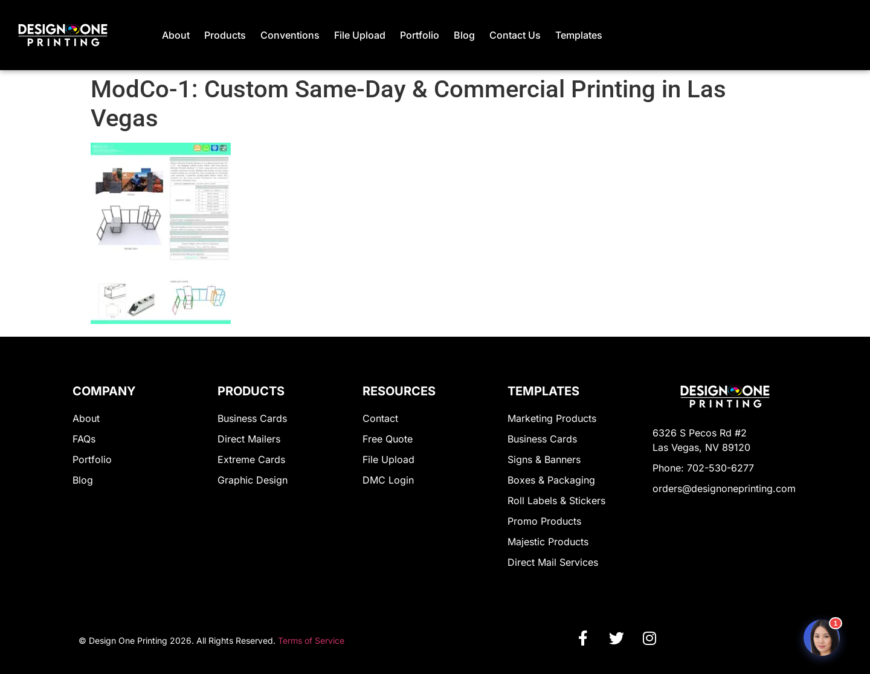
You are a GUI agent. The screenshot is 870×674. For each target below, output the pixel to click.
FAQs (83, 439)
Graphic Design (253, 480)
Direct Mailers (249, 439)
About (176, 35)
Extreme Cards (251, 459)
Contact (380, 418)
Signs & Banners (544, 459)
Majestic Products (547, 542)
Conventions (290, 35)
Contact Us (515, 35)
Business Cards (252, 418)
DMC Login (388, 480)
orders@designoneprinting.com (724, 488)
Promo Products (544, 521)
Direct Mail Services (552, 562)
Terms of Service (311, 640)
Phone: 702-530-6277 (703, 468)
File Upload (359, 35)
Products (225, 35)
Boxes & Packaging (551, 480)
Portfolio (419, 35)
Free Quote (387, 439)
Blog (464, 35)
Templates (578, 35)
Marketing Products (551, 418)
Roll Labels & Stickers (556, 500)
